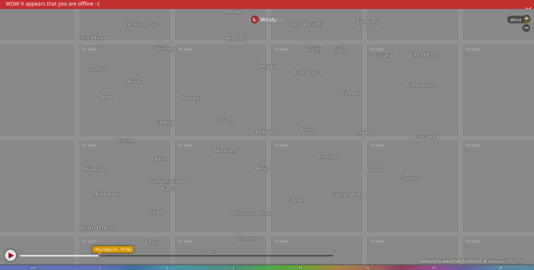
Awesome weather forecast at (472, 261)
